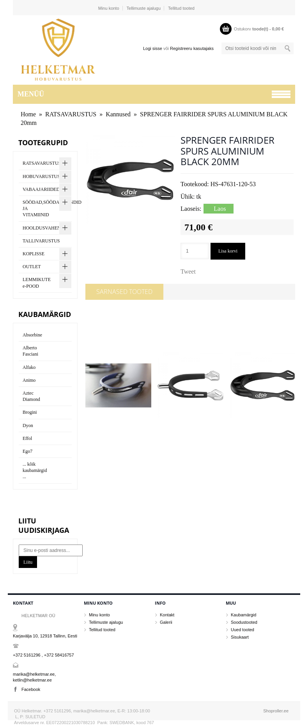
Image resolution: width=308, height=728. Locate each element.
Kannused (118, 114)
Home (28, 114)
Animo (29, 380)
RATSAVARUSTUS (70, 114)
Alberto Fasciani (30, 351)
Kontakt (167, 614)
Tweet (188, 271)
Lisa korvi (227, 251)
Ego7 (27, 451)
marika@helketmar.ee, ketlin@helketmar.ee (34, 677)
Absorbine (32, 335)
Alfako (29, 367)
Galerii (166, 622)
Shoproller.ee (276, 710)
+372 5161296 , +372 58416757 (43, 655)
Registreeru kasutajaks (192, 48)
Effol (27, 438)
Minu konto (108, 8)
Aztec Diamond (31, 396)
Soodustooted (244, 622)
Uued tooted (242, 629)
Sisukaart (240, 637)
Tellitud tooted (181, 8)
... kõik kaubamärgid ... (35, 470)
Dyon (28, 425)
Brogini (30, 412)
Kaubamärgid (243, 614)
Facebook (30, 689)
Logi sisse (152, 48)
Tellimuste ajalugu (144, 8)
